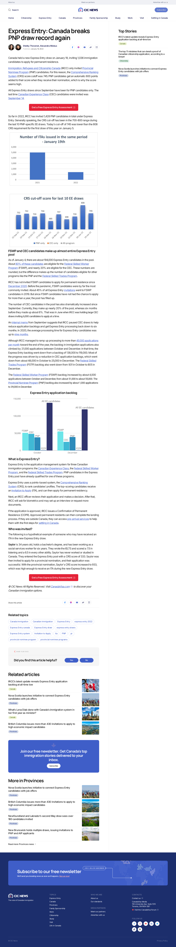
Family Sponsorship (99, 18)
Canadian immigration (43, 621)
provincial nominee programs (53, 639)
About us (94, 898)
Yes (71, 660)
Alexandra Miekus (48, 46)
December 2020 (17, 286)
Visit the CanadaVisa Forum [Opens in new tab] (145, 910)
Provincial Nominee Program (23, 382)
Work (130, 18)
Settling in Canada (159, 18)
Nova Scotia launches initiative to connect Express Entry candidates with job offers (142, 70)
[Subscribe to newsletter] (53, 756)
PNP (64, 633)
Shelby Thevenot (31, 46)
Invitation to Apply (21, 490)
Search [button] (15, 10)
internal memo (20, 322)
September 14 (16, 98)
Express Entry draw (43, 627)
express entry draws (66, 627)
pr (71, 633)
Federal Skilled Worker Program (30, 374)
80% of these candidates (29, 264)
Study (117, 18)
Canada (62, 18)
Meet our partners (98, 911)
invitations (69, 290)
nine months (21, 334)
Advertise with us (98, 915)
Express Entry (45, 18)
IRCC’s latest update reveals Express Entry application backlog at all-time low (138, 38)
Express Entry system (20, 633)
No (86, 660)
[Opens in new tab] (160, 2)
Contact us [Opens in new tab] (137, 898)
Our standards (96, 901)
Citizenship (26, 18)
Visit (142, 18)
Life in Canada (55, 925)
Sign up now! (64, 876)
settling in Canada (49, 523)
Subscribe (160, 10)
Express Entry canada (20, 627)
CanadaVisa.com (62, 586)
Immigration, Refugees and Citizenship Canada (34, 68)
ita (56, 633)
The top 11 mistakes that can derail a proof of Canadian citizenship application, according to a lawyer (141, 54)
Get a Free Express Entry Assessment (53, 107)
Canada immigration (19, 621)
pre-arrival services (78, 519)
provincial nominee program (23, 639)
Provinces (77, 18)
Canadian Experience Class (33, 94)
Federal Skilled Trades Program (59, 276)
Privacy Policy (162, 941)
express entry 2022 (83, 621)
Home (11, 18)
